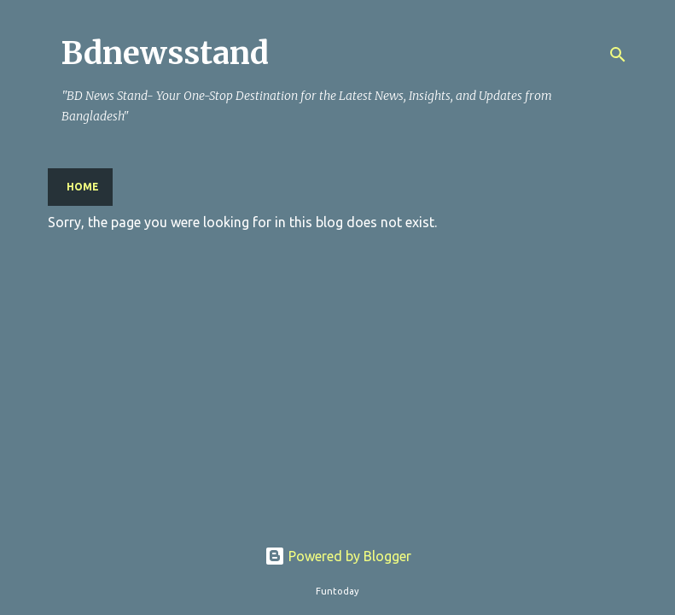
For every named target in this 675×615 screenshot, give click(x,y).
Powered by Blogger (338, 556)
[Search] (618, 54)
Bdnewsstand (165, 53)
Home (83, 186)
